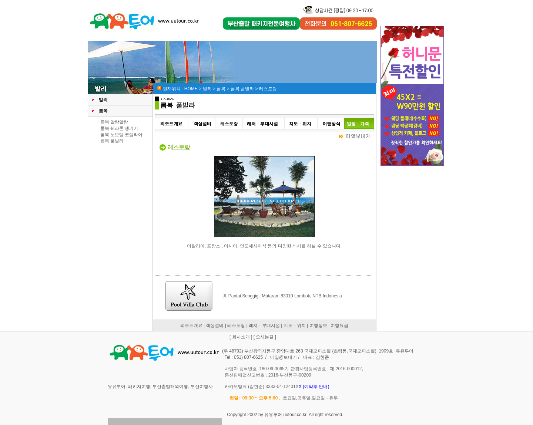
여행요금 (339, 325)
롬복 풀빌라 (112, 141)
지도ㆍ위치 (295, 325)
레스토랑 (236, 325)
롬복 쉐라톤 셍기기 (119, 128)
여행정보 (318, 325)
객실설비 (215, 325)
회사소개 (241, 337)
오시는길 (265, 337)
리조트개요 (191, 325)
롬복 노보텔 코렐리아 (121, 134)
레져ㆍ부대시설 (264, 325)
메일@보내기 (283, 357)
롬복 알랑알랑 (114, 122)
